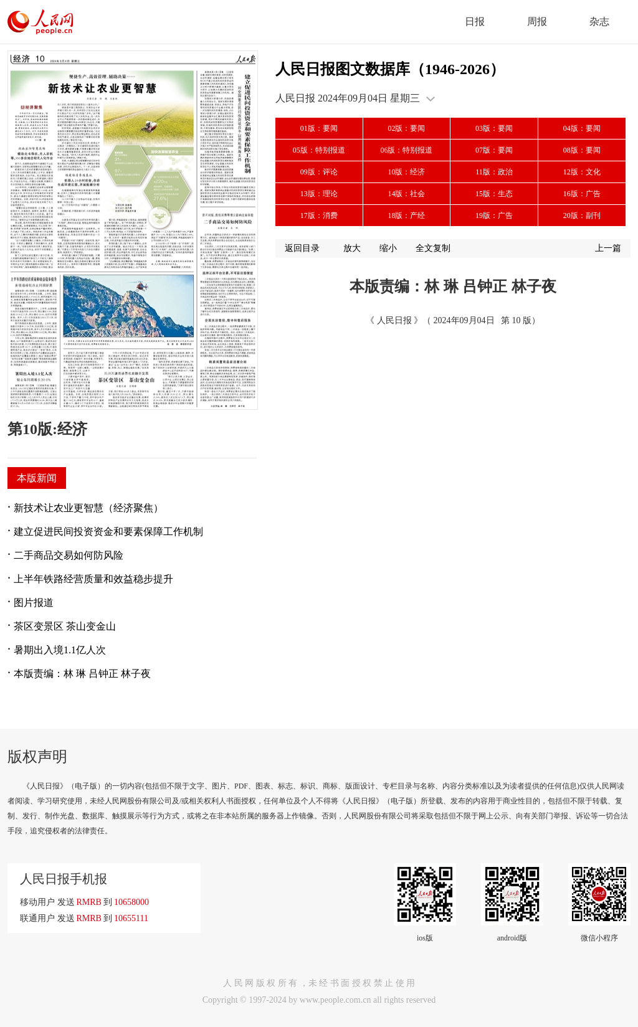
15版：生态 (494, 193)
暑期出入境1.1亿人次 (60, 650)
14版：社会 (406, 193)
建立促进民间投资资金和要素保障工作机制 (108, 531)
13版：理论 (319, 193)
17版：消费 (319, 215)
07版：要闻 (494, 150)
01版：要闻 (319, 128)
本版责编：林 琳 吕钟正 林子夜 (82, 673)
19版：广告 (494, 215)
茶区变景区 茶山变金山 (65, 626)
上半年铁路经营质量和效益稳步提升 (93, 579)
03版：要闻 (494, 128)
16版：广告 (582, 193)
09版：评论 (319, 172)
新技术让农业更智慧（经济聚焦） (88, 508)
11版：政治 (494, 172)
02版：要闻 (406, 128)
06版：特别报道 (406, 150)
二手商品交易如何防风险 (68, 555)
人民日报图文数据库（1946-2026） (390, 69)
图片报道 (34, 602)
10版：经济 (406, 172)
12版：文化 (582, 172)
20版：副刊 (582, 215)
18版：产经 (406, 215)
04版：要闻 (582, 128)
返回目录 (302, 248)
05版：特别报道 (319, 150)
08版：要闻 (582, 150)
